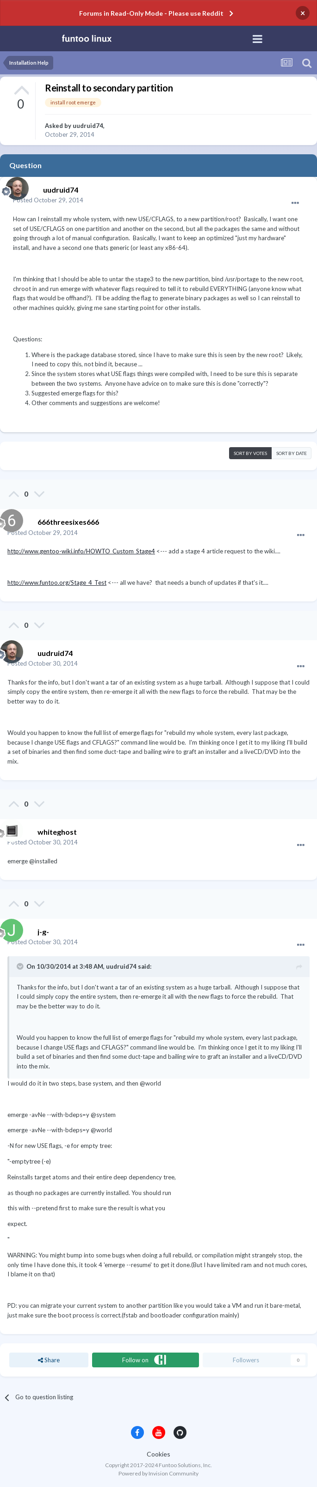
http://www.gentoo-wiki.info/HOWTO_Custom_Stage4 (81, 551)
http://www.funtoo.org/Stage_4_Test (56, 582)
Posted (48, 200)
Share (49, 1360)
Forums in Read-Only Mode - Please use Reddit (151, 13)
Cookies (158, 1454)
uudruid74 (88, 125)
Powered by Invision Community (158, 1473)
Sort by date (291, 453)
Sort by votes (250, 453)
